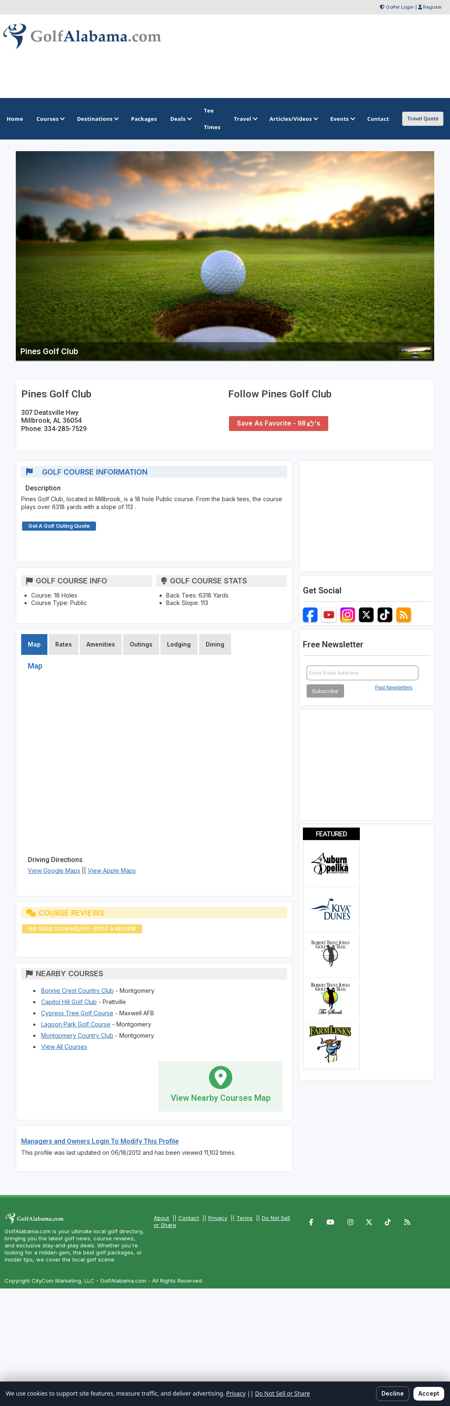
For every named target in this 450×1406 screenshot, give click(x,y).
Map (34, 644)
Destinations (97, 118)
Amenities (100, 644)
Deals (180, 118)
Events (342, 118)
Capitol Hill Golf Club (69, 1001)
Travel (245, 118)
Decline (392, 1393)
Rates (63, 644)
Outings (141, 644)
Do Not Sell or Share (282, 1393)
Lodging (179, 644)
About (161, 1218)
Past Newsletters (394, 688)
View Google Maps (54, 870)
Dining (215, 644)
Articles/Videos (293, 118)
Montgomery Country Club (77, 1035)
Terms (244, 1218)
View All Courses (64, 1046)
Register (432, 7)
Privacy (217, 1218)
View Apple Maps (112, 870)
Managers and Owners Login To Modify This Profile (100, 1141)
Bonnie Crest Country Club (77, 990)
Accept (428, 1393)
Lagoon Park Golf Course (76, 1024)
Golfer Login (400, 7)
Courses (50, 118)
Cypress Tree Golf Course (77, 1013)
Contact (188, 1218)
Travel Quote (422, 118)
